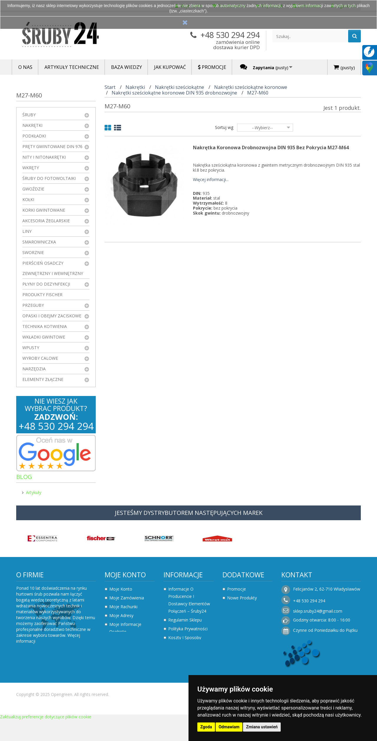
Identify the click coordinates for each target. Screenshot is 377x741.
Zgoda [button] (206, 727)
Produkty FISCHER (42, 294)
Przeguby (33, 305)
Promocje (236, 592)
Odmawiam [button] (229, 727)
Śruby (29, 114)
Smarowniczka (39, 242)
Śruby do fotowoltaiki (49, 178)
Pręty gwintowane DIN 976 (52, 146)
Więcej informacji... (211, 179)
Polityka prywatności (188, 631)
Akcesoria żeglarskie (46, 220)
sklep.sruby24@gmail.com (317, 614)
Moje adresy (121, 618)
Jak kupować (180, 665)
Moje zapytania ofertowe (124, 664)
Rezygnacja (179, 656)
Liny (27, 231)
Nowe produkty (242, 601)
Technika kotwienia (44, 326)
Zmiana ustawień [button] (261, 727)
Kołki (28, 199)
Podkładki (34, 136)
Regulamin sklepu (185, 623)
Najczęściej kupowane (248, 609)
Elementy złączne (42, 379)
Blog (24, 477)
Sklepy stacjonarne (245, 618)
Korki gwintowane (43, 210)
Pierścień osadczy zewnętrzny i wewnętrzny (52, 268)
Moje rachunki (123, 609)
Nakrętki (32, 125)
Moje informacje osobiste (125, 630)
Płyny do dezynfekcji (46, 284)
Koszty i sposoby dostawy (184, 644)
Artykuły (33, 490)
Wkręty (30, 167)
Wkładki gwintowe (43, 337)
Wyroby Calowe (40, 358)
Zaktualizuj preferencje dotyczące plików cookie (45, 738)
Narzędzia (34, 369)
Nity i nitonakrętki (44, 157)
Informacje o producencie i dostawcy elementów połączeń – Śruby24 (189, 603)
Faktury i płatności (127, 652)
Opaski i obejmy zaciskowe (51, 316)
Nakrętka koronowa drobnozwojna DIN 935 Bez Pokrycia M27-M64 (271, 147)
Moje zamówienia (126, 601)
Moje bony (119, 643)
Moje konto (125, 577)
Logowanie (119, 677)
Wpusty (30, 347)
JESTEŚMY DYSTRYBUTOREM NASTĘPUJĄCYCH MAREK (188, 516)
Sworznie (33, 252)
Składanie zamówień (188, 674)
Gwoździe (33, 189)
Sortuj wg (224, 127)
